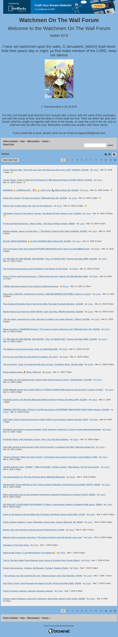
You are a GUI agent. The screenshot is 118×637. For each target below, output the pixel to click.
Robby (97, 249)
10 (106, 160)
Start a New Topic (10, 160)
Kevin (59, 206)
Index (22, 141)
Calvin (96, 170)
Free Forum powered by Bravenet (59, 626)
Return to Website (10, 141)
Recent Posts (8, 144)
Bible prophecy (33, 141)
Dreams (45, 141)
